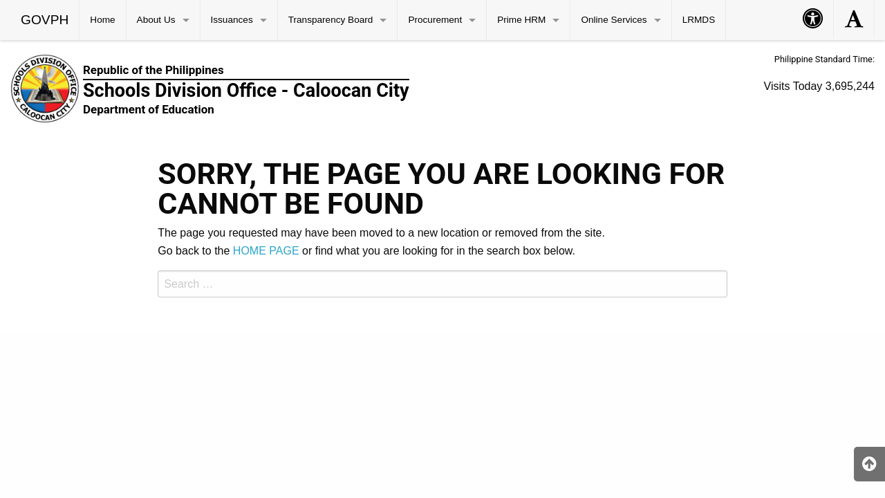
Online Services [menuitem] (613, 20)
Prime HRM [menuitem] (521, 20)
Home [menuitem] (102, 20)
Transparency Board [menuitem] (330, 20)
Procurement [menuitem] (435, 20)
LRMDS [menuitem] (699, 20)
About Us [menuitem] (156, 20)
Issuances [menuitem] (232, 20)
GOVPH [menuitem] (44, 19)
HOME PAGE (266, 251)
